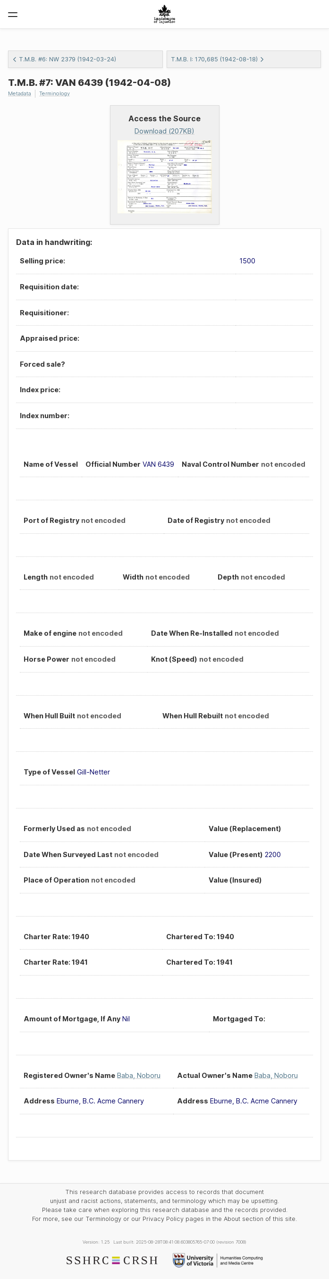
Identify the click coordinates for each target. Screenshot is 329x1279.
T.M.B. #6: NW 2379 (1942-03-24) (64, 59)
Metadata (19, 93)
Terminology (54, 93)
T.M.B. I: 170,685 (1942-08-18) (217, 59)
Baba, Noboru (138, 1075)
